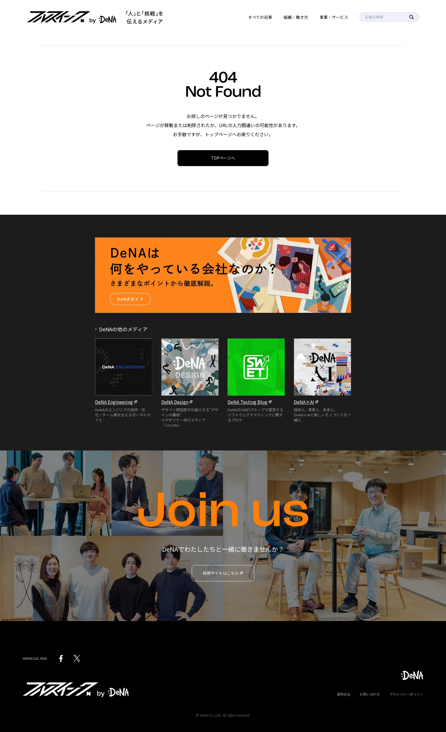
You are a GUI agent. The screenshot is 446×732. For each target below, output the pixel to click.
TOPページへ (223, 158)
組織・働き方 (296, 17)
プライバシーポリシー (406, 694)
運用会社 (343, 694)
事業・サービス (334, 17)
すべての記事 (260, 17)
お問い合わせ (370, 694)
